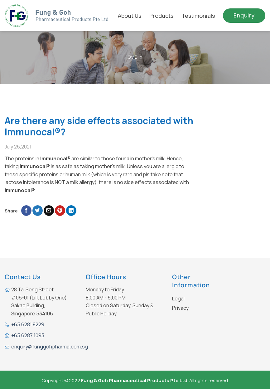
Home (130, 57)
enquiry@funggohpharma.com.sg (49, 346)
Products (161, 15)
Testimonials (198, 15)
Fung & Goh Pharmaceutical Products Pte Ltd (134, 380)
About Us (129, 15)
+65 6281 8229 (27, 324)
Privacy (180, 307)
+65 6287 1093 (27, 335)
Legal (178, 298)
